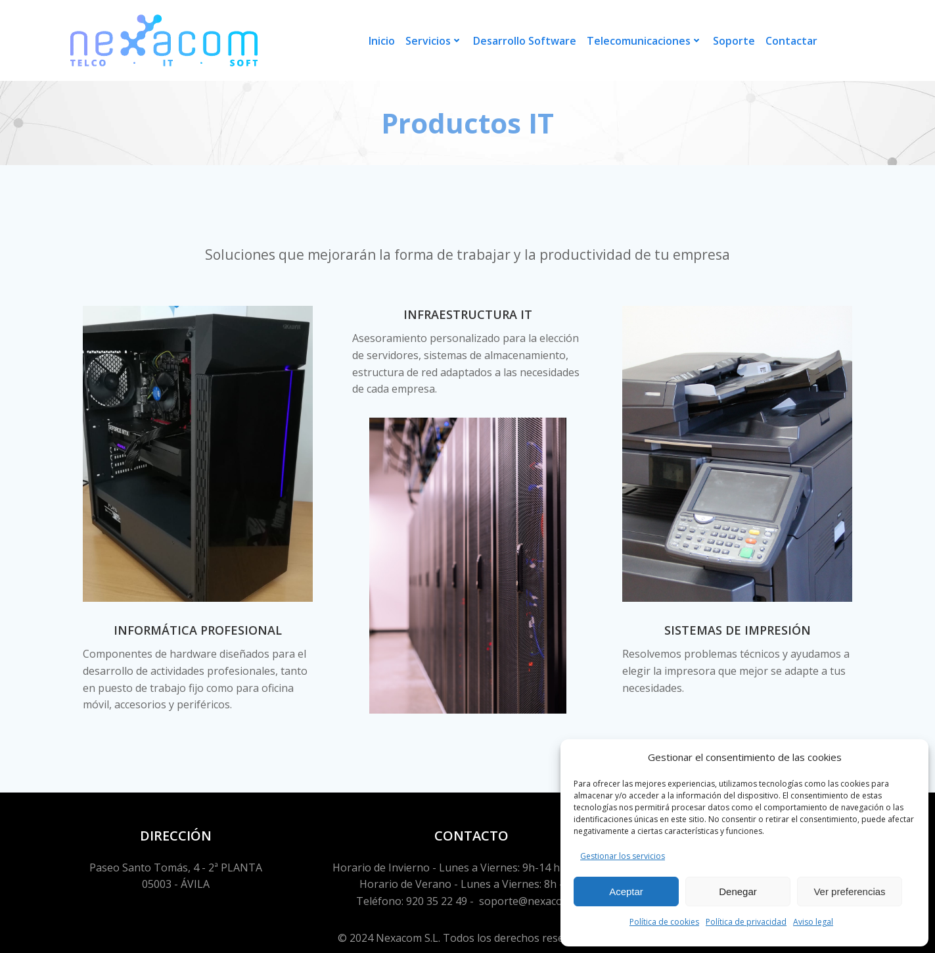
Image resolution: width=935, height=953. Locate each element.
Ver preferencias (849, 891)
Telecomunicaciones (644, 41)
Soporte (734, 41)
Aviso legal (813, 921)
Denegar (738, 891)
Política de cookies (664, 921)
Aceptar (626, 891)
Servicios (434, 41)
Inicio (382, 41)
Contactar (791, 41)
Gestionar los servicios (622, 856)
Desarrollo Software (524, 41)
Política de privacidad (746, 921)
